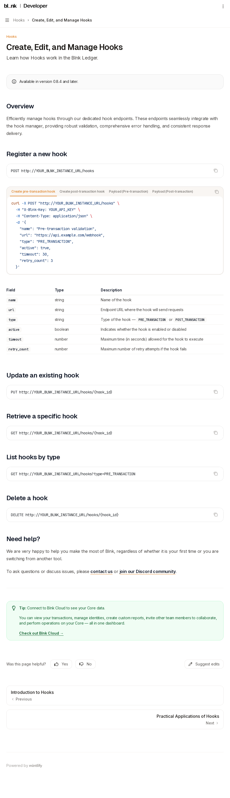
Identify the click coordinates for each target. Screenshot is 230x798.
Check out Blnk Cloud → (41, 633)
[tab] (33, 191)
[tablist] (109, 191)
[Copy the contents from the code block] (215, 170)
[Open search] (213, 6)
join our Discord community (148, 571)
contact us (101, 571)
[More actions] (223, 6)
